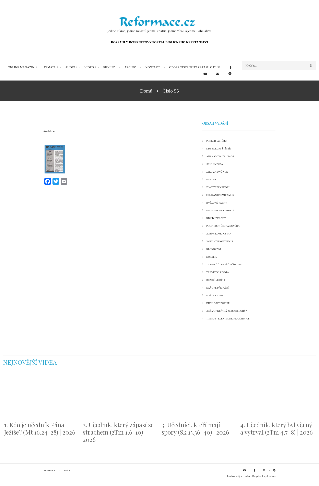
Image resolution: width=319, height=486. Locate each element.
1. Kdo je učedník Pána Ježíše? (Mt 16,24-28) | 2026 (39, 428)
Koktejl (211, 256)
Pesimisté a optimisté (220, 210)
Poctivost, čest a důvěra (223, 225)
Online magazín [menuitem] (21, 67)
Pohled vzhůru (216, 140)
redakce (50, 131)
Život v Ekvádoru (218, 187)
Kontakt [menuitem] (152, 67)
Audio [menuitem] (70, 67)
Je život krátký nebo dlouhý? (226, 310)
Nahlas (211, 179)
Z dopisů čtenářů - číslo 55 (223, 264)
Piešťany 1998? (215, 295)
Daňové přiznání (217, 287)
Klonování (213, 249)
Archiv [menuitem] (130, 67)
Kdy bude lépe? (216, 218)
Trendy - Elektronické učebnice (228, 318)
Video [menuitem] (89, 67)
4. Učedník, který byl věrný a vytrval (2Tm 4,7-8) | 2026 (276, 428)
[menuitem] (230, 67)
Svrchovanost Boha (219, 241)
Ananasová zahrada (220, 156)
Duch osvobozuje (217, 303)
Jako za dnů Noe (217, 171)
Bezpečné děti (215, 280)
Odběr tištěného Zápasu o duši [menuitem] (194, 67)
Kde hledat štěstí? (218, 148)
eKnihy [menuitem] (109, 67)
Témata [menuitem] (50, 67)
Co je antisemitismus (220, 195)
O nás (66, 470)
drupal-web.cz (268, 476)
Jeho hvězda (214, 164)
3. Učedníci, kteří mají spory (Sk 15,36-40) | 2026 (195, 428)
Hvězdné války (216, 202)
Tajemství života (217, 272)
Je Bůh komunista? (218, 233)
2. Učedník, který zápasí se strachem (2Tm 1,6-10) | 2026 (118, 432)
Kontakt (49, 470)
